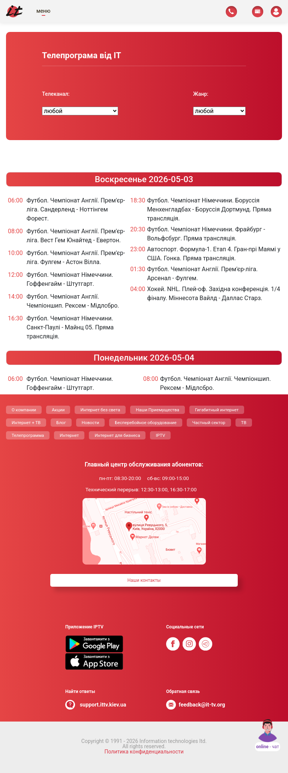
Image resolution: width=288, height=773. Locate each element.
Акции (58, 409)
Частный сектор (208, 422)
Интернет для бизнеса (117, 435)
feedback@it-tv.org (202, 705)
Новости (90, 422)
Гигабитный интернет (217, 409)
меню (43, 11)
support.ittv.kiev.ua (103, 705)
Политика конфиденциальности (143, 752)
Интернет (69, 435)
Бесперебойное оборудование (145, 422)
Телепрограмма (28, 435)
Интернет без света (100, 409)
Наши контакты (144, 580)
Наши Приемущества (157, 409)
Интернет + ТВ (26, 422)
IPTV (160, 435)
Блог (61, 422)
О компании (24, 409)
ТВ (243, 422)
